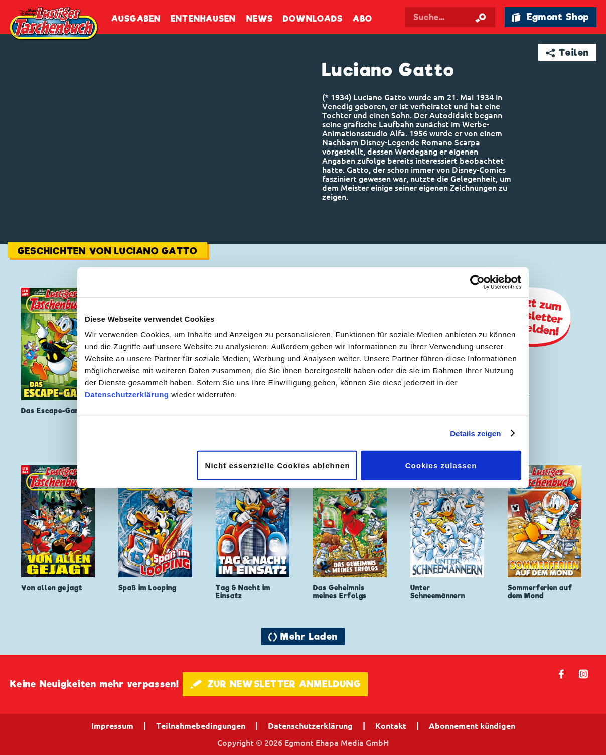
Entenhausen (203, 19)
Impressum (112, 725)
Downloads (313, 19)
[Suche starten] (480, 17)
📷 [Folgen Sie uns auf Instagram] (583, 673)
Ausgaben (136, 19)
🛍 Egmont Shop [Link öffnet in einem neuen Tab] (550, 17)
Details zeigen (475, 433)
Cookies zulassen (441, 465)
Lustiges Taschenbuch (54, 25)
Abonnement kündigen (472, 725)
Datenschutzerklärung (127, 394)
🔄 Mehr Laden (303, 636)
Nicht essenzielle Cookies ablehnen (277, 465)
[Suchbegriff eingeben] (450, 17)
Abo (362, 19)
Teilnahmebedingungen (200, 725)
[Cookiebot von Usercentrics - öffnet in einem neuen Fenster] (477, 281)
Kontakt (390, 725)
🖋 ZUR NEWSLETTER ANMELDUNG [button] (275, 684)
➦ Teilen (567, 52)
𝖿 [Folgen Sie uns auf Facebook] (561, 673)
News (259, 19)
